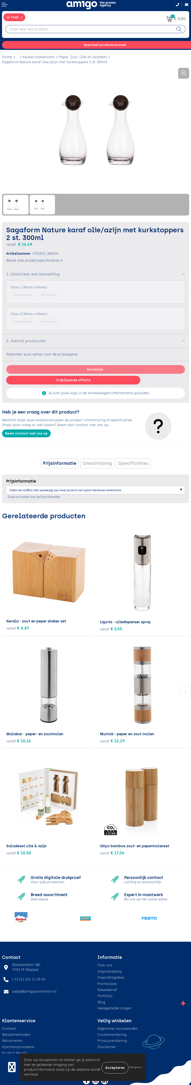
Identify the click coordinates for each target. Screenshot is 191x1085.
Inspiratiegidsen (111, 977)
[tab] (59, 463)
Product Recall (14, 1052)
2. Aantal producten (26, 340)
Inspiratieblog (109, 971)
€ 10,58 (18, 852)
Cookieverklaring (111, 1034)
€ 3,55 (111, 628)
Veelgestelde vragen (114, 1007)
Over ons (104, 964)
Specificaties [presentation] (133, 463)
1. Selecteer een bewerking (33, 274)
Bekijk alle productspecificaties (34, 260)
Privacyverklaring (112, 1040)
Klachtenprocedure (18, 1046)
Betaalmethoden (16, 1034)
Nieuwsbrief (107, 989)
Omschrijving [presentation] (97, 463)
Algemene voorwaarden (117, 1027)
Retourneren (12, 1040)
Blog (101, 1001)
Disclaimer (106, 1046)
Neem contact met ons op (26, 433)
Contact (9, 1027)
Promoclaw (107, 983)
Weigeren (135, 1067)
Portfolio (104, 995)
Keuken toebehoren (38, 57)
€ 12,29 (112, 740)
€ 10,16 (18, 740)
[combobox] (89, 29)
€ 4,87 (17, 628)
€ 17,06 (112, 852)
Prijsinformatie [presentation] (59, 463)
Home (7, 57)
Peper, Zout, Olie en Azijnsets (83, 57)
